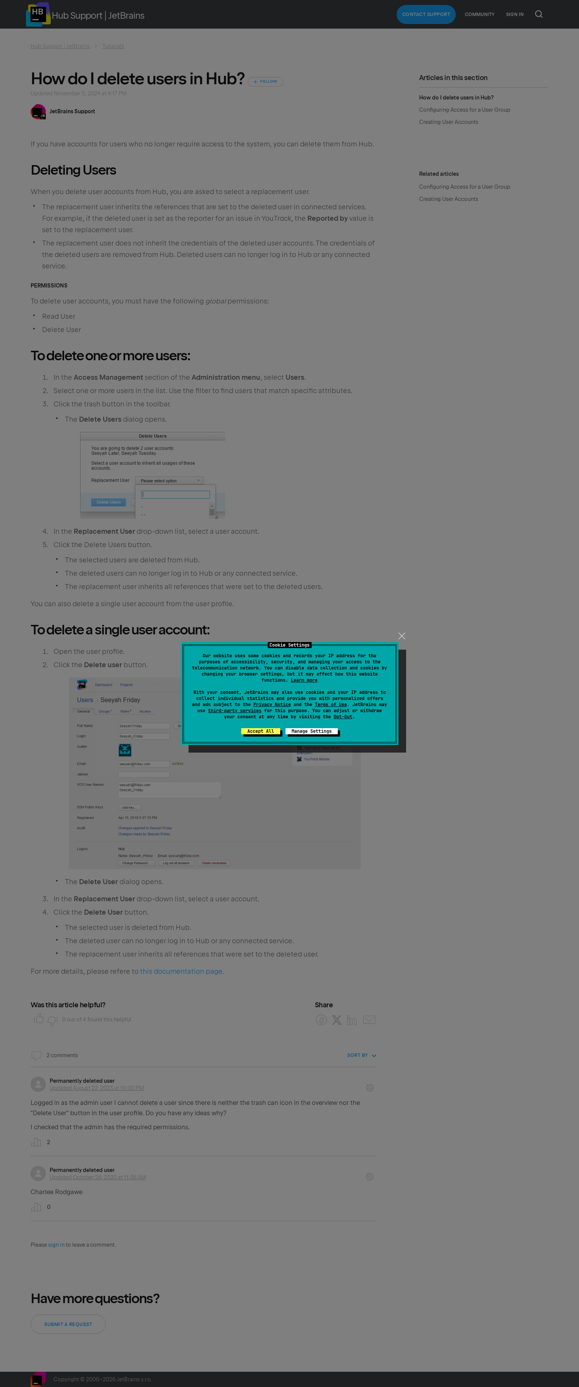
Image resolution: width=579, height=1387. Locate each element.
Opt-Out (343, 717)
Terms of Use (331, 705)
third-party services (234, 711)
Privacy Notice (272, 705)
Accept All (260, 731)
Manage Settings (312, 731)
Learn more (304, 680)
